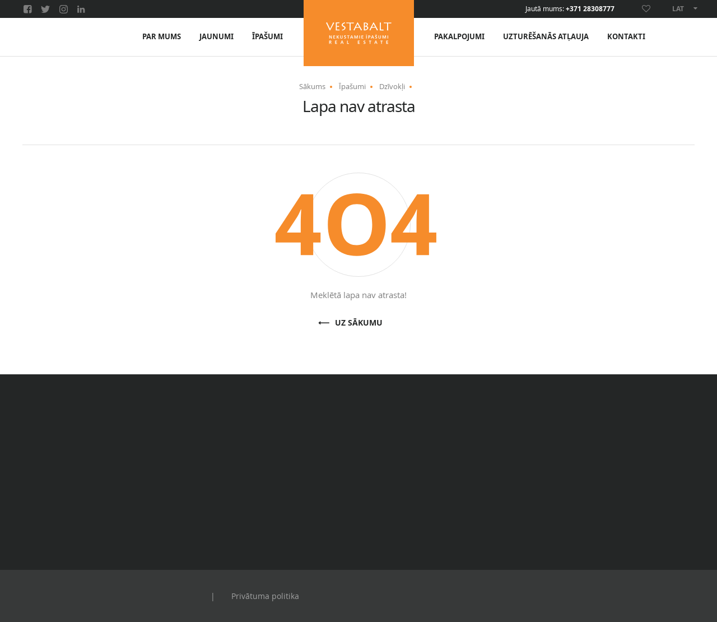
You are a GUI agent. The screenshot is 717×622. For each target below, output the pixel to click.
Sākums (312, 86)
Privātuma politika (265, 596)
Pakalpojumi (459, 36)
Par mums (161, 36)
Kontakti (626, 36)
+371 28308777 (590, 9)
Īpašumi (267, 36)
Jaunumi (216, 36)
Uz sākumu (359, 323)
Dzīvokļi (392, 86)
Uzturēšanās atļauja (546, 36)
